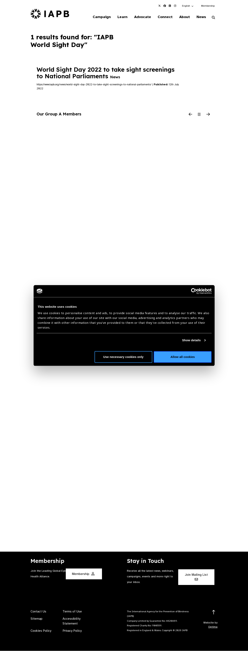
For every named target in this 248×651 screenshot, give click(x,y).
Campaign (101, 17)
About (184, 17)
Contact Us (38, 612)
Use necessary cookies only (123, 357)
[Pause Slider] (199, 115)
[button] (188, 6)
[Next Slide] (208, 115)
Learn (121, 17)
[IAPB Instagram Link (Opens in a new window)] (175, 6)
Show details (191, 340)
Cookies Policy (41, 631)
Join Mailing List (196, 577)
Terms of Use (72, 612)
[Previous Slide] (190, 115)
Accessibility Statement (71, 621)
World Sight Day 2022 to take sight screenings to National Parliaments (106, 73)
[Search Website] (213, 17)
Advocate (141, 17)
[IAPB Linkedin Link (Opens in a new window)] (170, 6)
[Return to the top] (213, 612)
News (201, 17)
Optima (212, 627)
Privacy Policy (72, 631)
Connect (164, 17)
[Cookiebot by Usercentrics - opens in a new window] (194, 291)
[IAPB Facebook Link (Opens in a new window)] (165, 6)
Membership (208, 5)
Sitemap (36, 619)
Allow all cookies (183, 357)
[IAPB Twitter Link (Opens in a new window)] (159, 6)
